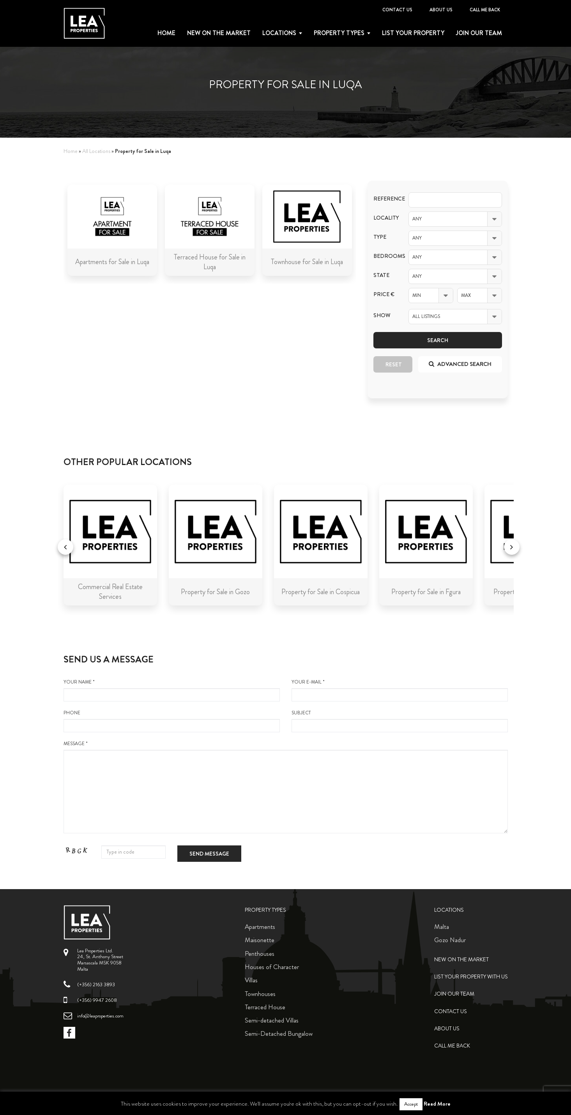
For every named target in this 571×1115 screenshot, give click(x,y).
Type (379, 237)
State (381, 275)
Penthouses (259, 953)
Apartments (260, 926)
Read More (437, 1103)
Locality (385, 218)
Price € (383, 294)
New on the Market (219, 33)
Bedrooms (385, 256)
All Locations (96, 151)
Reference (385, 199)
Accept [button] (411, 1104)
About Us (441, 9)
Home (166, 33)
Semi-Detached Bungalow (279, 1033)
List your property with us (471, 976)
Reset (393, 364)
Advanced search (460, 364)
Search (437, 340)
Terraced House (265, 1007)
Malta (441, 926)
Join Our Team (479, 33)
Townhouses (260, 993)
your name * (172, 690)
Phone (172, 721)
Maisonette (259, 940)
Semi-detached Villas (272, 1020)
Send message (209, 854)
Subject (400, 721)
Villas (251, 980)
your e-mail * (400, 690)
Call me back (485, 9)
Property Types (265, 910)
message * (286, 786)
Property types (339, 33)
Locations (279, 33)
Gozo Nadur (450, 940)
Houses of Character (272, 966)
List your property (413, 33)
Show (382, 315)
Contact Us (397, 9)
